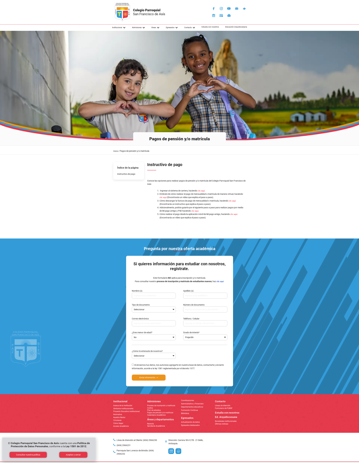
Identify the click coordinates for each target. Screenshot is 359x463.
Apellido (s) (188, 291)
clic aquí (233, 214)
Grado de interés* (191, 332)
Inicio (115, 151)
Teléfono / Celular (191, 318)
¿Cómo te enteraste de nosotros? (147, 351)
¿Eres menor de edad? (142, 332)
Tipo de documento (141, 305)
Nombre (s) (137, 291)
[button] (119, 28)
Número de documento (194, 305)
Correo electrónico (140, 318)
